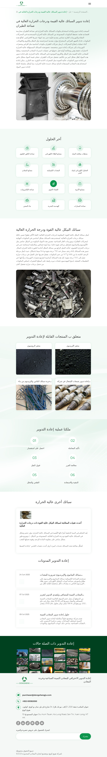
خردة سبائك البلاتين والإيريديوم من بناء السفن (34, 382)
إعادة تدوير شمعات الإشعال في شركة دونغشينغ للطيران (73, 382)
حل (70, 12)
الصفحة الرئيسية (80, 12)
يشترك (85, 736)
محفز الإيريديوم (73, 346)
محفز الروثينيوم (33, 346)
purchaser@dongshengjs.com (37, 695)
